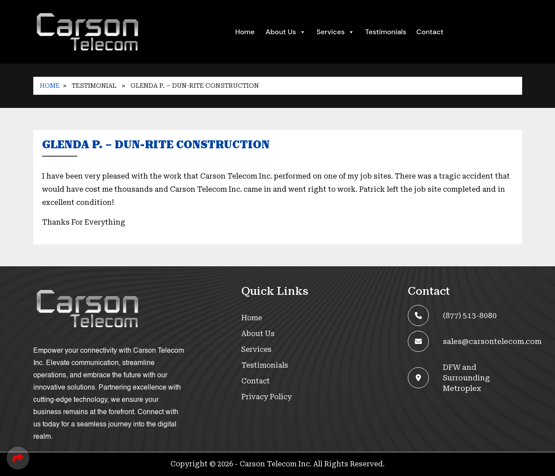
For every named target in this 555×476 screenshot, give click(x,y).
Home (245, 31)
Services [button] (335, 32)
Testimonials (386, 31)
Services (256, 349)
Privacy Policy (266, 397)
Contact (430, 31)
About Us (285, 32)
